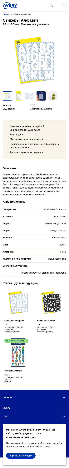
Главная (6, 14)
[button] (7, 96)
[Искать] (51, 5)
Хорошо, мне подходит (21, 455)
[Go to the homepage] (10, 6)
